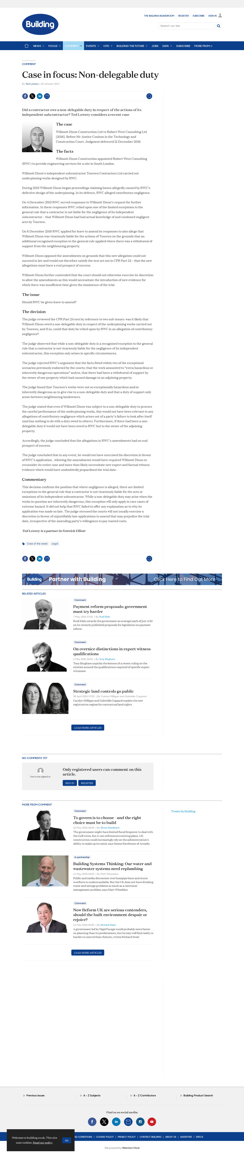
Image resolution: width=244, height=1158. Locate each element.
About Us (170, 1136)
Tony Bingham (107, 659)
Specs (199, 1136)
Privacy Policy (127, 1136)
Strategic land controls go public (103, 691)
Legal (55, 543)
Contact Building (150, 1136)
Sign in (69, 783)
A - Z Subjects (91, 1095)
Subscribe (199, 15)
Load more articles (87, 727)
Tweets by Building (183, 811)
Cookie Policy (105, 1136)
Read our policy (42, 1142)
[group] (202, 45)
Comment (29, 64)
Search (218, 26)
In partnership (82, 857)
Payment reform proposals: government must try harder (110, 609)
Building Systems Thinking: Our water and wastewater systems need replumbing (112, 866)
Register (183, 15)
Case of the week (37, 543)
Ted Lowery (32, 83)
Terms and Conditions (78, 1136)
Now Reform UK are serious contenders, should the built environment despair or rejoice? (110, 914)
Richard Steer (108, 924)
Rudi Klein (104, 616)
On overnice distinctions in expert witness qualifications (112, 651)
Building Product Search (198, 1095)
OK (66, 1140)
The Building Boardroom (159, 15)
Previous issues (35, 1095)
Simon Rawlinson (110, 827)
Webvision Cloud (130, 1147)
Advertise (186, 1136)
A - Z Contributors (145, 1095)
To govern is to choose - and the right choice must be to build (107, 820)
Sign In (212, 15)
